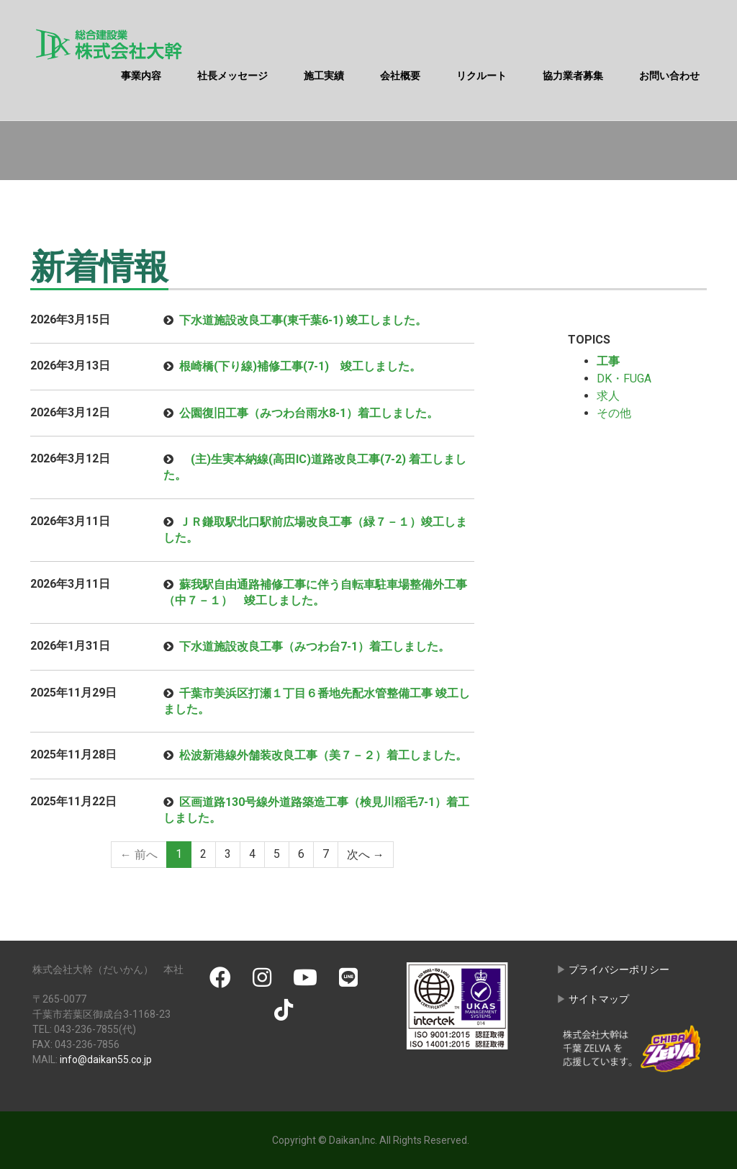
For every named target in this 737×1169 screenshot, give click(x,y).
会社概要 (400, 75)
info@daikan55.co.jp (106, 1059)
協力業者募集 (573, 75)
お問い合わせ (669, 75)
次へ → (365, 853)
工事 (608, 361)
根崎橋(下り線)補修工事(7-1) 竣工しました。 (300, 366)
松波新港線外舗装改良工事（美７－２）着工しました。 (323, 755)
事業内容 (141, 75)
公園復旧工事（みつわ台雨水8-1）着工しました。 (308, 413)
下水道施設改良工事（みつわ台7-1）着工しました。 (314, 646)
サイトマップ (599, 999)
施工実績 (324, 75)
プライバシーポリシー (619, 969)
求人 (608, 396)
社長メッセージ (232, 75)
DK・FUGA (624, 378)
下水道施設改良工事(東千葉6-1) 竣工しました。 (303, 320)
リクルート (481, 75)
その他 (614, 413)
